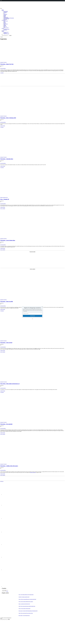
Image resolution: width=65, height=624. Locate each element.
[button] (32, 307)
